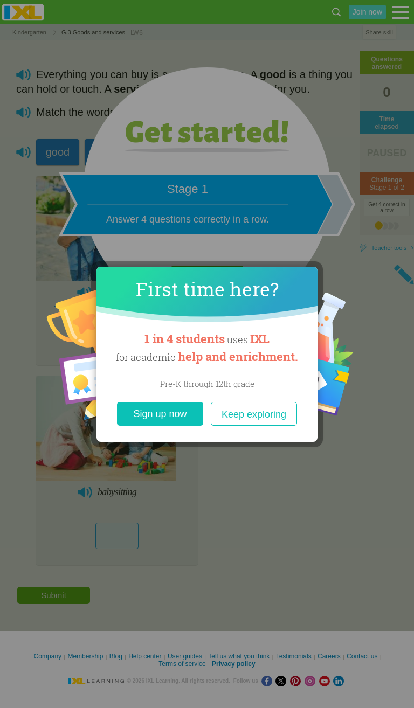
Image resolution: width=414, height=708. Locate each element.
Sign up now (160, 413)
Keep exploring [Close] (254, 414)
